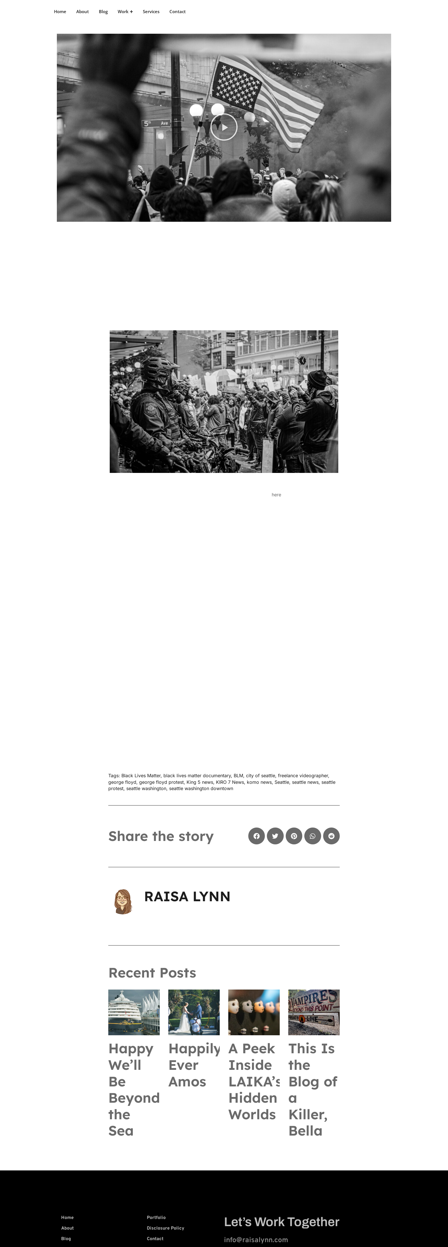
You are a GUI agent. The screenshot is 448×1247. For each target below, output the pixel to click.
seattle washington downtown (201, 788)
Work (125, 11)
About (82, 11)
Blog (103, 11)
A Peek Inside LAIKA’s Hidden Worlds (255, 1081)
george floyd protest (161, 782)
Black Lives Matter (141, 775)
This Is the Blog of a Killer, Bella (312, 1089)
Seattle (282, 782)
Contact (177, 11)
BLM (238, 775)
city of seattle (260, 775)
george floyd (122, 782)
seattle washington (146, 788)
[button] (224, 128)
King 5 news (200, 782)
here (276, 494)
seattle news (305, 782)
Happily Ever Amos (195, 1065)
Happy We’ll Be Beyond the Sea (134, 1089)
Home (60, 11)
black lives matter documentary (197, 775)
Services (151, 11)
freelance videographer (303, 775)
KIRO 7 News (230, 782)
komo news (259, 782)
